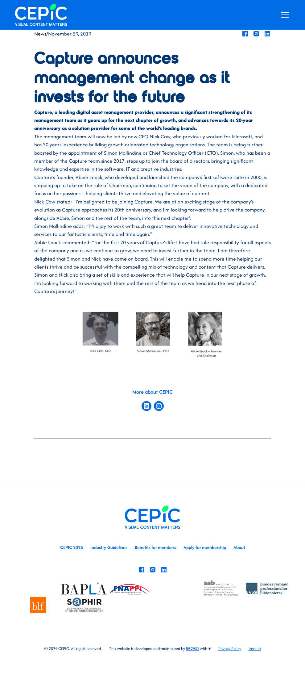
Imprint (255, 648)
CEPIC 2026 (71, 547)
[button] (284, 14)
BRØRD (192, 648)
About (239, 547)
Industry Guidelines (108, 547)
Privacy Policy (229, 648)
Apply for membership (204, 547)
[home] (41, 15)
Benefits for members (155, 547)
